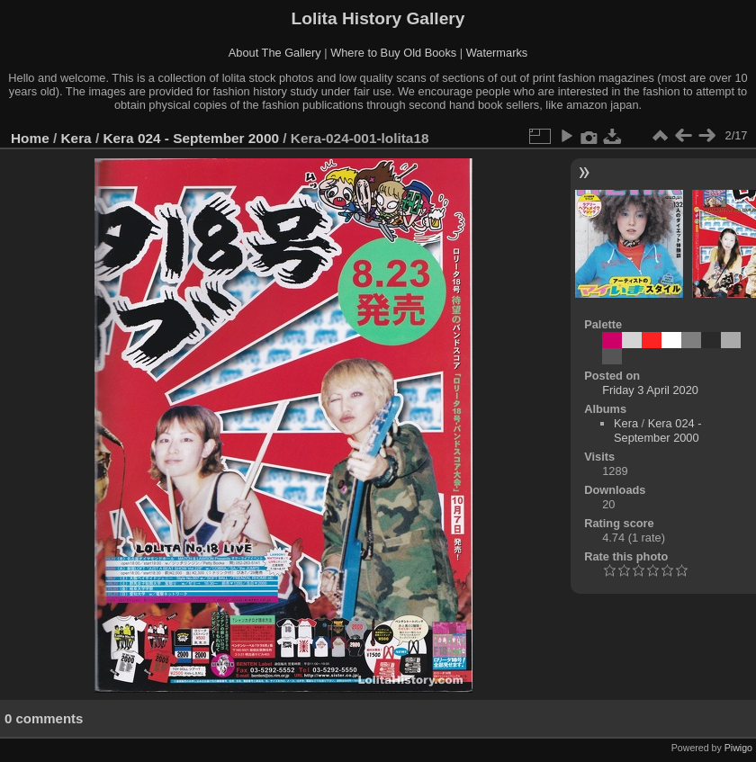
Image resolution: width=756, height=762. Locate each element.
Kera (76, 138)
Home (30, 138)
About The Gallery (275, 52)
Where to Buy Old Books (393, 52)
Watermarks (497, 52)
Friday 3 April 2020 (650, 390)
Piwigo (738, 747)
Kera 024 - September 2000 (191, 138)
